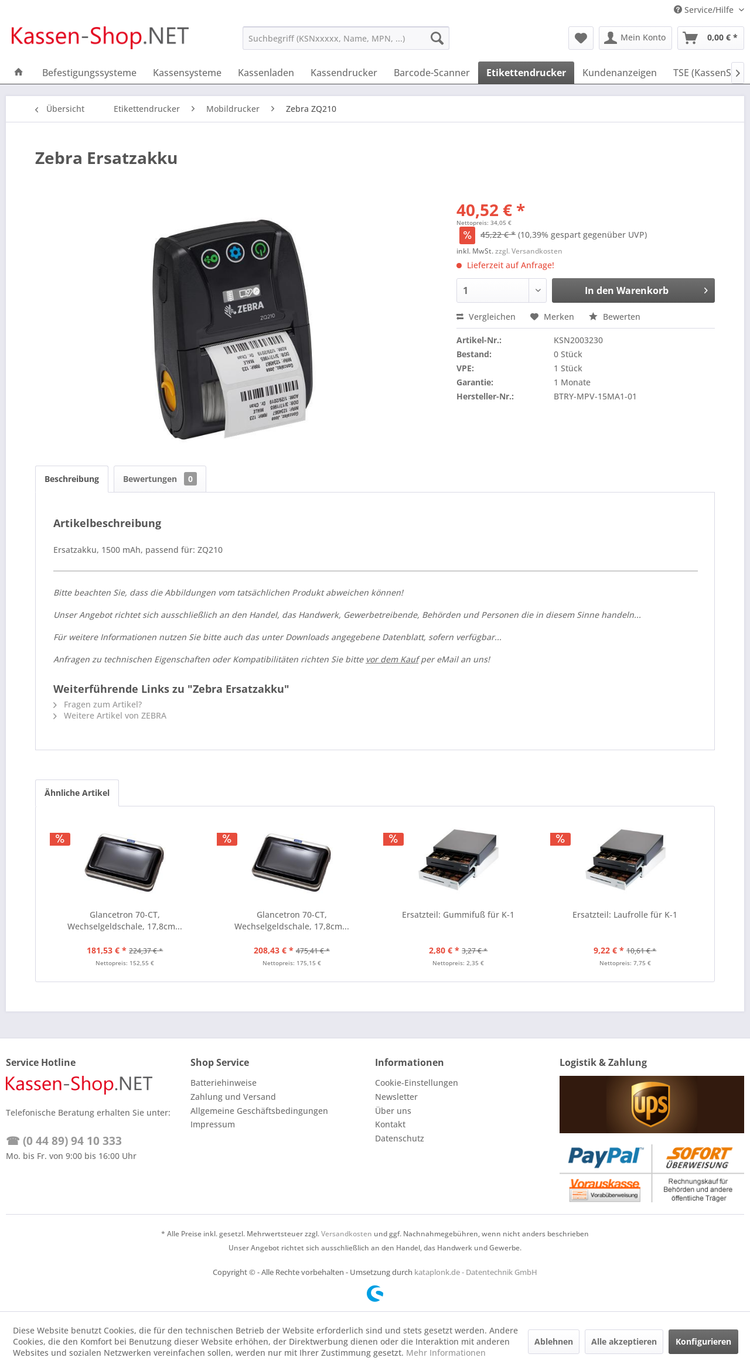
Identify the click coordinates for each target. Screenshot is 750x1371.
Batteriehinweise (223, 1082)
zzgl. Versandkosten (528, 251)
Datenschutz (399, 1138)
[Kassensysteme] (187, 72)
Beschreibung (72, 478)
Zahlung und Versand (233, 1096)
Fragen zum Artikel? (97, 704)
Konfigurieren (703, 1341)
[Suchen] (437, 38)
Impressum (212, 1124)
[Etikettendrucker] (526, 72)
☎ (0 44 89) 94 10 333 (64, 1140)
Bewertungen (160, 479)
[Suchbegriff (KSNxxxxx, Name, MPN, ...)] (346, 38)
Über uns (393, 1110)
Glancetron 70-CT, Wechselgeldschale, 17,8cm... (124, 920)
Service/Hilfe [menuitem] (705, 9)
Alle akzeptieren (624, 1341)
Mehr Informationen (446, 1352)
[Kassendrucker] (344, 72)
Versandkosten (346, 1234)
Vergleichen (486, 316)
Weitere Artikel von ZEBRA (109, 715)
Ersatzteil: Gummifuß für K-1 (458, 914)
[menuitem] (346, 38)
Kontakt (390, 1124)
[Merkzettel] (581, 38)
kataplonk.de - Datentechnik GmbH (475, 1272)
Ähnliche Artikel (77, 792)
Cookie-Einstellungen (416, 1082)
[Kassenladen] (266, 72)
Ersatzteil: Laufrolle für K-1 (624, 914)
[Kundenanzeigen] (619, 72)
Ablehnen (553, 1341)
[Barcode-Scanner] (432, 72)
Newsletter (396, 1096)
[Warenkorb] (710, 38)
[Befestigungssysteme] (89, 72)
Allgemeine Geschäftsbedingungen (259, 1110)
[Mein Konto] (635, 38)
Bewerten (614, 316)
